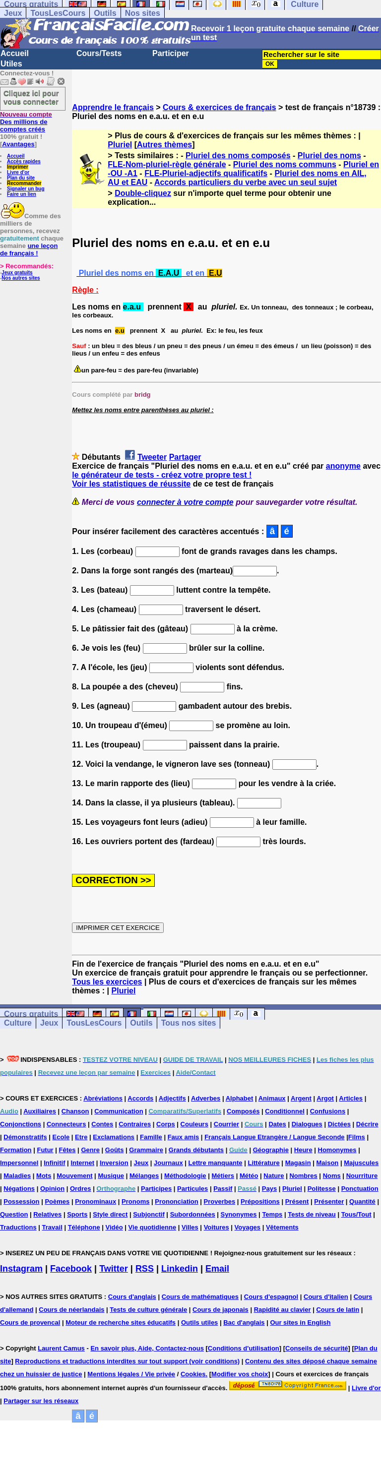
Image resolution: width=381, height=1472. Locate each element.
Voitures (216, 1227)
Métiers (222, 1175)
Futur (45, 1150)
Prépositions (260, 1201)
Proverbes (220, 1201)
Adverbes (205, 1098)
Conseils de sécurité (316, 1348)
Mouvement (74, 1175)
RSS (144, 1269)
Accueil (14, 53)
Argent (301, 1098)
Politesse (322, 1188)
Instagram (21, 1269)
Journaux (168, 1162)
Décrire (367, 1124)
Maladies (17, 1175)
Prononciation (176, 1201)
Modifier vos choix (239, 1374)
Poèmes (57, 1201)
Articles (351, 1098)
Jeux (13, 13)
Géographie (271, 1150)
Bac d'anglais (243, 1322)
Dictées (339, 1124)
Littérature (263, 1162)
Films (356, 1137)
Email (217, 1269)
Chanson (75, 1111)
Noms (332, 1175)
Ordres (80, 1188)
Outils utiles (199, 1322)
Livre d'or (18, 172)
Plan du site (21, 178)
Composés (243, 1111)
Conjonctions (20, 1124)
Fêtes (67, 1150)
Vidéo (114, 1227)
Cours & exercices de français (219, 107)
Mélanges (144, 1175)
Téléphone (84, 1227)
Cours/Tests (99, 53)
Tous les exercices (107, 982)
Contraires (135, 1124)
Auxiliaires (39, 1111)
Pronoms (135, 1201)
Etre (81, 1137)
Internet (82, 1162)
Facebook (71, 1269)
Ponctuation (360, 1188)
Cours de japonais (220, 1309)
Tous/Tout (356, 1214)
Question (14, 1214)
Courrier (226, 1124)
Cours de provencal (30, 1322)
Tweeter (152, 457)
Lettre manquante (216, 1162)
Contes (102, 1124)
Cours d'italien (326, 1296)
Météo (249, 1175)
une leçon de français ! (29, 249)
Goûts (114, 1150)
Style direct (110, 1214)
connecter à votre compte (185, 502)
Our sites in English (300, 1322)
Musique (111, 1175)
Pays (269, 1188)
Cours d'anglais (132, 1296)
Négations (19, 1188)
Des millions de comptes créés (26, 122)
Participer (170, 53)
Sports (77, 1214)
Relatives (47, 1214)
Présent (297, 1201)
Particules (192, 1188)
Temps (272, 1214)
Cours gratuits (31, 1014)
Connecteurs (66, 1124)
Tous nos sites (188, 1023)
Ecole (61, 1137)
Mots (43, 1175)
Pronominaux (95, 1201)
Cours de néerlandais (71, 1309)
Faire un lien (21, 194)
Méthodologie (185, 1175)
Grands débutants (196, 1150)
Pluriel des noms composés (238, 155)
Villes (190, 1227)
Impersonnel (19, 1162)
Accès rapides (24, 161)
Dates (277, 1124)
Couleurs (194, 1124)
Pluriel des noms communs (284, 164)
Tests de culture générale (148, 1309)
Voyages (248, 1227)
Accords (140, 1098)
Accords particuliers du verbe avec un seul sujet (245, 182)
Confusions (328, 1111)
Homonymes (337, 1150)
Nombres (303, 1175)
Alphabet (240, 1098)
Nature (273, 1175)
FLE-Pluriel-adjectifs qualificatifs (205, 173)
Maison (328, 1162)
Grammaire (146, 1150)
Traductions (18, 1227)
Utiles (11, 64)
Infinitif (54, 1162)
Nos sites (142, 13)
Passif (222, 1188)
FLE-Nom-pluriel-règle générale (167, 164)
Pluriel (120, 144)
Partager (185, 457)
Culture (18, 1023)
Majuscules (361, 1162)
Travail (52, 1227)
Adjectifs (172, 1098)
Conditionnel (284, 1111)
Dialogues (307, 1124)
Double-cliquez (143, 193)
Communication (118, 1111)
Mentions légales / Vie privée (131, 1374)
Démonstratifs (25, 1137)
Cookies (193, 1374)
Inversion (114, 1162)
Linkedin (179, 1269)
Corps (165, 1124)
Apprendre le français (113, 107)
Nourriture (362, 1175)
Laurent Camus (61, 1348)
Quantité (362, 1201)
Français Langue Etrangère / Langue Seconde (274, 1137)
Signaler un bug (26, 188)
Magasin (298, 1162)
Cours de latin (337, 1309)
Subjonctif (149, 1214)
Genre (90, 1150)
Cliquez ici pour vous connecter (31, 97)
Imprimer (17, 167)
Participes (156, 1188)
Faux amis (183, 1137)
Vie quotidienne (152, 1227)
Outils (105, 13)
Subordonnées (192, 1214)
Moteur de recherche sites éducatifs (120, 1322)
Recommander (24, 183)
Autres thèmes (164, 144)
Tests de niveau (312, 1214)
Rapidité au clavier (282, 1309)
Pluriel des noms (329, 155)
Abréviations (103, 1098)
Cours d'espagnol (271, 1296)
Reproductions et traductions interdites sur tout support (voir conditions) (127, 1361)
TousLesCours (57, 13)
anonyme (343, 466)
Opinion (52, 1188)
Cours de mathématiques (200, 1296)
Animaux (272, 1098)
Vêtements (282, 1227)
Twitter (113, 1269)
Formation (16, 1150)
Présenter (329, 1201)
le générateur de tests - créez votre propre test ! (162, 475)
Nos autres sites (20, 278)
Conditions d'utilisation (243, 1348)
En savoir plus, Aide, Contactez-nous (147, 1348)
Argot (325, 1098)
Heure (303, 1150)
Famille (151, 1137)
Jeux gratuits (16, 272)
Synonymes (239, 1214)
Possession (21, 1201)
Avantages (18, 144)
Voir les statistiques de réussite (131, 484)
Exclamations (113, 1137)
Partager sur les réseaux (40, 1401)
